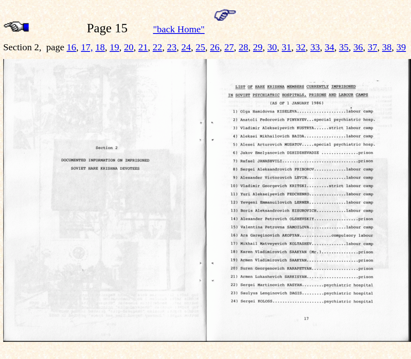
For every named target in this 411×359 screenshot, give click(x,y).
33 (315, 47)
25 (200, 47)
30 (272, 47)
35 (343, 47)
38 (386, 47)
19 (114, 47)
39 (401, 47)
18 (100, 47)
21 (143, 47)
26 (214, 47)
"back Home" (179, 29)
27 (229, 47)
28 (243, 47)
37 (372, 47)
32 (300, 47)
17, (87, 47)
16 (71, 47)
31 (286, 47)
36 (358, 47)
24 (186, 47)
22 (157, 47)
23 (171, 47)
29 (257, 47)
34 (329, 47)
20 (128, 47)
